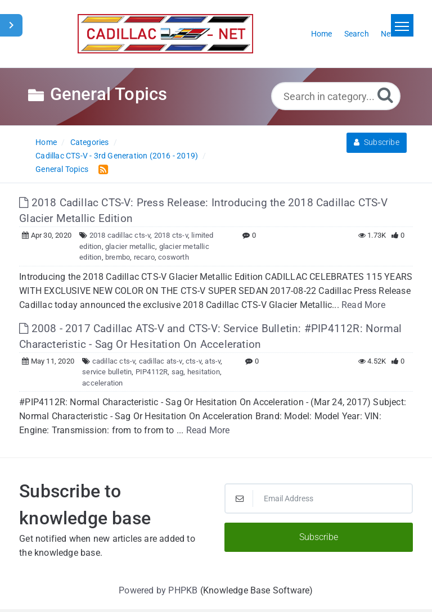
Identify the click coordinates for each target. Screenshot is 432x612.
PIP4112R (152, 372)
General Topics (61, 169)
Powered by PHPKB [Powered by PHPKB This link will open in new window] (158, 590)
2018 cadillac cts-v (120, 235)
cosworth (173, 257)
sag (178, 372)
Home (46, 142)
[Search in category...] (335, 96)
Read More (363, 305)
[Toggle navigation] (402, 25)
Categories (89, 142)
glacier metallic (130, 246)
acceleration (102, 383)
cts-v (193, 361)
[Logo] (165, 33)
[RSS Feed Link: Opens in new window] (101, 169)
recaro (144, 257)
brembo (117, 257)
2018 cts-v (171, 235)
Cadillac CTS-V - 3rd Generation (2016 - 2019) (116, 155)
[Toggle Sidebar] (11, 25)
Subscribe (376, 142)
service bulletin (107, 372)
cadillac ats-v (160, 361)
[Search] (385, 94)
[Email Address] (318, 498)
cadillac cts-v (114, 361)
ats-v (212, 361)
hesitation (203, 372)
